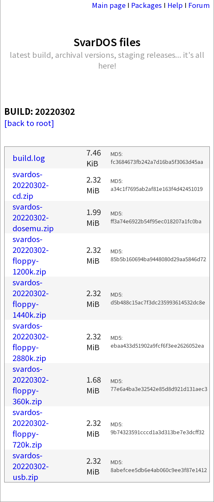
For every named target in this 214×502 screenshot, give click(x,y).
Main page (109, 5)
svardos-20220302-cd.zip (31, 184)
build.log (29, 157)
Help (175, 5)
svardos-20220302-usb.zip (31, 466)
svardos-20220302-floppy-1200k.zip (31, 255)
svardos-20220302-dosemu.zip (33, 217)
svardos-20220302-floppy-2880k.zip (31, 341)
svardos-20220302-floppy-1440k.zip (31, 298)
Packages (146, 5)
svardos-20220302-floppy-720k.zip (31, 428)
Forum (199, 5)
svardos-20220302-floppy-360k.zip (31, 384)
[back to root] (29, 122)
